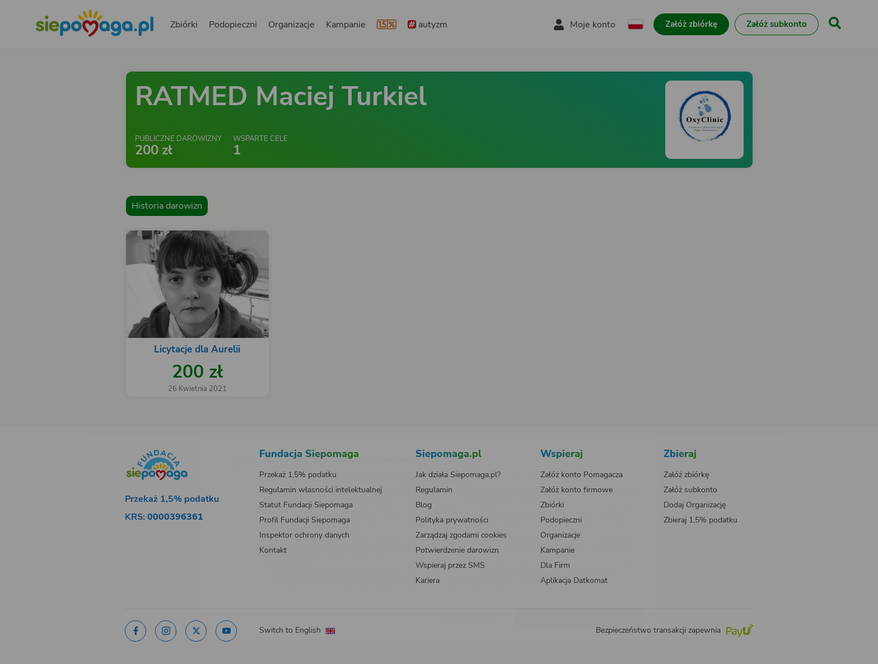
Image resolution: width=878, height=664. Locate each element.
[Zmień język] (193, 443)
